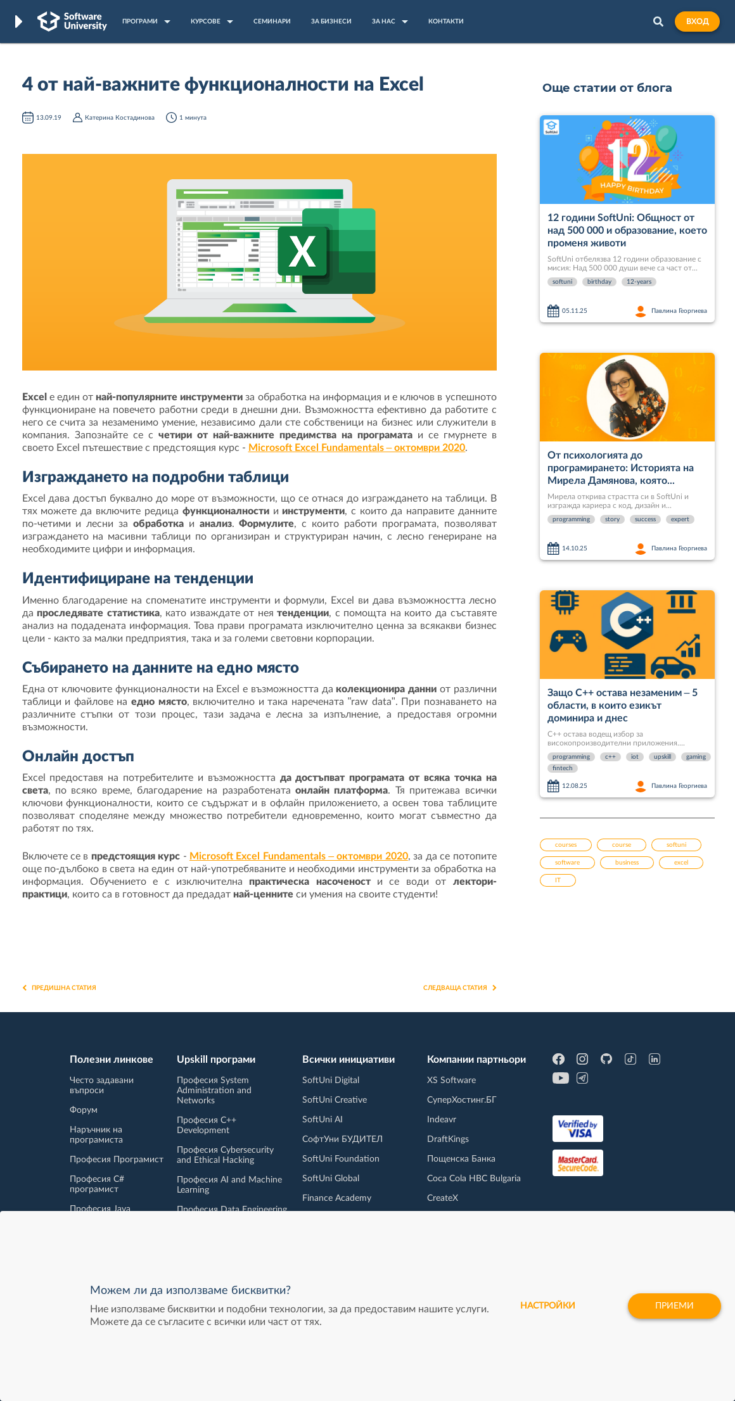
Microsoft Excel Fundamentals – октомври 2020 (357, 448)
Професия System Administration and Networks (214, 1090)
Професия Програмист (116, 1159)
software (567, 862)
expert (680, 519)
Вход (697, 21)
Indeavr (441, 1119)
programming (571, 519)
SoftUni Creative (334, 1100)
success (645, 519)
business (627, 862)
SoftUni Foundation (341, 1159)
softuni (562, 282)
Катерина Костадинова (120, 118)
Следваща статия (460, 988)
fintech (563, 768)
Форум (84, 1110)
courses (566, 845)
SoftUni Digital (330, 1080)
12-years (639, 282)
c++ (610, 757)
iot (635, 757)
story (612, 519)
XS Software (451, 1080)
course (621, 845)
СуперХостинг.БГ (462, 1100)
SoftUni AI (322, 1119)
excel (681, 862)
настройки (547, 1306)
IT (558, 880)
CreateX (442, 1198)
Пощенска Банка (461, 1159)
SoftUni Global (330, 1178)
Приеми (674, 1306)
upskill (662, 757)
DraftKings (448, 1139)
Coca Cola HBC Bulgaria (474, 1178)
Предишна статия (59, 988)
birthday (599, 282)
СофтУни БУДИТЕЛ (342, 1139)
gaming (696, 757)
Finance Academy (336, 1198)
